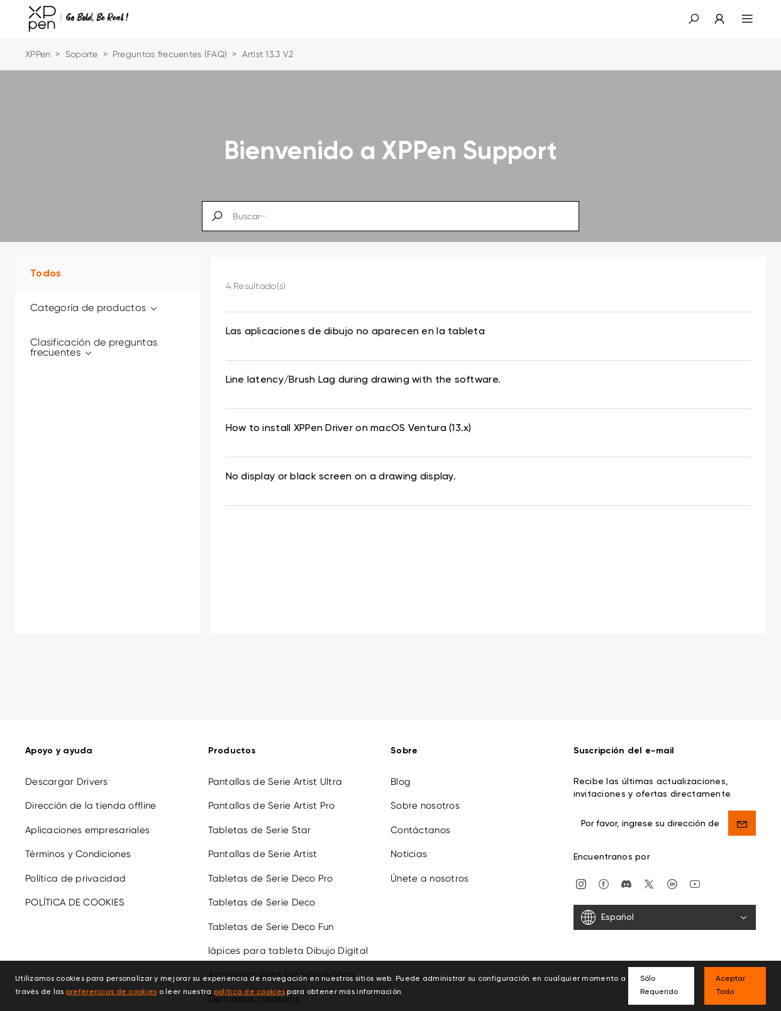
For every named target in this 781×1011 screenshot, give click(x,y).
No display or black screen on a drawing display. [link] (341, 477)
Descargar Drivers (66, 772)
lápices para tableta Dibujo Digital (288, 941)
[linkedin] (672, 874)
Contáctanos (420, 820)
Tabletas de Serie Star (259, 820)
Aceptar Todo (730, 985)
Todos (45, 274)
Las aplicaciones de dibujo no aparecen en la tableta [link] (355, 332)
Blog (400, 772)
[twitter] (648, 874)
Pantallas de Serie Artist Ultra (275, 772)
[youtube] (694, 874)
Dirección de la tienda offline (90, 796)
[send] (742, 813)
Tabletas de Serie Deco (262, 893)
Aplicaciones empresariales (87, 820)
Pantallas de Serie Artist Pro (271, 796)
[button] (694, 19)
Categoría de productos (94, 308)
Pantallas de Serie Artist (263, 845)
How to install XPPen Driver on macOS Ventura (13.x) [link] (349, 429)
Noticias (408, 845)
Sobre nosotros (425, 796)
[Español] (664, 908)
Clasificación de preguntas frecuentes (93, 347)
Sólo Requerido (659, 985)
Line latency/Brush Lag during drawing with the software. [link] (363, 380)
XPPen (37, 54)
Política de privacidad (75, 869)
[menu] (739, 19)
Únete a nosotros (429, 869)
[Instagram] (581, 874)
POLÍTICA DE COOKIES (75, 893)
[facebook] (603, 874)
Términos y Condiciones (78, 845)
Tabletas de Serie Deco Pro (270, 869)
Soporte (81, 54)
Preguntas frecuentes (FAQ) (170, 54)
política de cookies (249, 992)
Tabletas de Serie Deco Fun (271, 917)
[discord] (626, 874)
